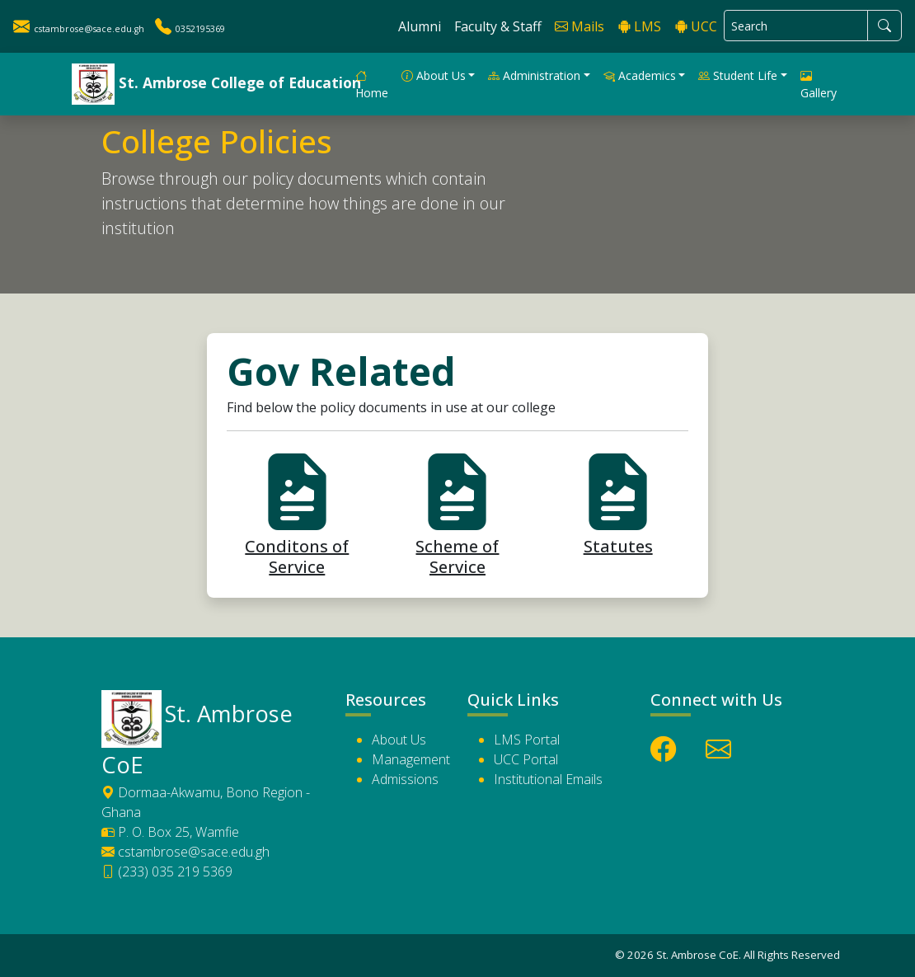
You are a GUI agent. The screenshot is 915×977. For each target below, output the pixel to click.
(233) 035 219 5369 (166, 871)
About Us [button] (433, 75)
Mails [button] (579, 26)
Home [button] (371, 84)
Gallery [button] (818, 84)
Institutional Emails (548, 779)
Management (411, 759)
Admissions (405, 779)
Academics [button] (639, 75)
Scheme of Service (457, 540)
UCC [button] (695, 26)
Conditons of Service (297, 540)
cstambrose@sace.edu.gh (185, 852)
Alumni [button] (419, 26)
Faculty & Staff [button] (498, 26)
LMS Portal (527, 739)
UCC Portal (526, 759)
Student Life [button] (737, 75)
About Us (399, 739)
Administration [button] (534, 75)
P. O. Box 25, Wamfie (170, 832)
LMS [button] (639, 26)
